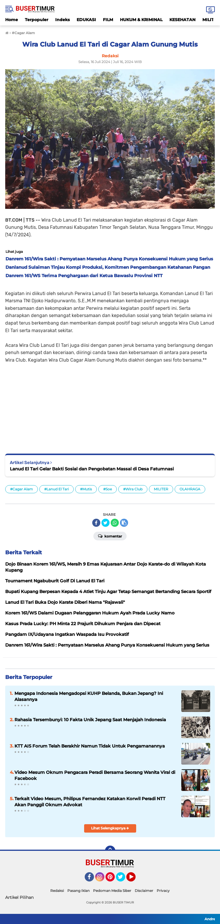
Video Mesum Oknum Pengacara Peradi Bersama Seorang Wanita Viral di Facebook (94, 775)
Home (11, 19)
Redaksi (57, 890)
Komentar (110, 536)
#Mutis (86, 489)
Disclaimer (144, 890)
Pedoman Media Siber (112, 890)
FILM (108, 19)
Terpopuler (36, 19)
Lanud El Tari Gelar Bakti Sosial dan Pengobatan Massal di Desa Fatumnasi (92, 469)
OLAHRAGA (190, 489)
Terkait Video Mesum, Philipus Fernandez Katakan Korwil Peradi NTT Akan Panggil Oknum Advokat (89, 801)
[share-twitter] (105, 523)
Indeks (62, 19)
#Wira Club (133, 489)
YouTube (135, 879)
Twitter (123, 879)
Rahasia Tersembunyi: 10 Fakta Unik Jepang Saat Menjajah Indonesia (90, 719)
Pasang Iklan (78, 890)
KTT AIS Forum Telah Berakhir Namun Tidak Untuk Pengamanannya (89, 746)
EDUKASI (86, 19)
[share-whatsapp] (115, 523)
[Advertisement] (110, 404)
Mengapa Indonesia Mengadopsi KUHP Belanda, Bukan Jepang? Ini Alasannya (88, 696)
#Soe (107, 489)
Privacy (163, 890)
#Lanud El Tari (56, 489)
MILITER (161, 489)
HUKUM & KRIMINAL (141, 19)
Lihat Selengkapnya (110, 828)
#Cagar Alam (21, 489)
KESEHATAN (182, 19)
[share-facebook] (96, 523)
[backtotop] (110, 851)
